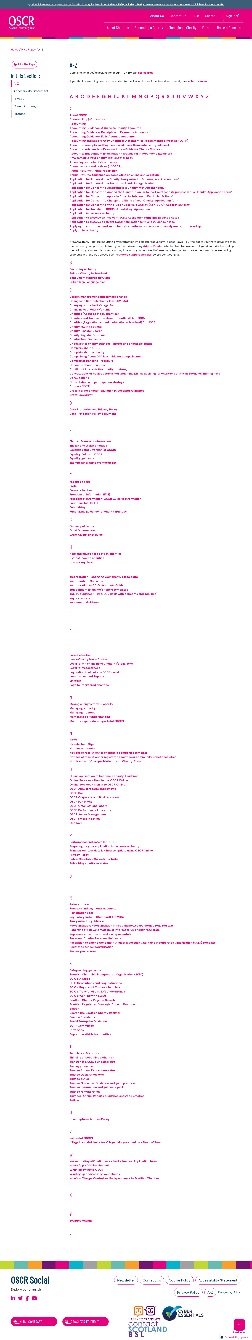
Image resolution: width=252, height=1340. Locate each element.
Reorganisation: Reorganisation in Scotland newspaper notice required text (121, 925)
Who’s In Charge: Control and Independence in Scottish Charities (114, 1178)
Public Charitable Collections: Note (94, 859)
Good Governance (82, 530)
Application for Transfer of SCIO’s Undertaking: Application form (113, 209)
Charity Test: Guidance (85, 339)
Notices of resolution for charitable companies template (109, 753)
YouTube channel (81, 1220)
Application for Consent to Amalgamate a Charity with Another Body (117, 188)
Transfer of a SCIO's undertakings (92, 1062)
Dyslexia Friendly (82, 1321)
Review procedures (83, 951)
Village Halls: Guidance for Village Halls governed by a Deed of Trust (115, 1142)
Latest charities (80, 655)
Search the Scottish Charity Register (95, 1013)
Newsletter (126, 1280)
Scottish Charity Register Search (92, 1000)
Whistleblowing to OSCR (86, 1170)
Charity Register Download (88, 335)
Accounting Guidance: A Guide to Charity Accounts (105, 128)
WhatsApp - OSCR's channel (89, 1165)
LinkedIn (75, 681)
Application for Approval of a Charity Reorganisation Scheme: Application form (124, 179)
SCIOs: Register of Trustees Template (95, 987)
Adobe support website (135, 254)
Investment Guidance (85, 602)
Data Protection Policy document (93, 414)
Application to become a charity (92, 213)
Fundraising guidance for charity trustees (98, 511)
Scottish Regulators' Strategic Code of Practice (102, 1004)
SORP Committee (82, 1026)
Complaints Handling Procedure (91, 361)
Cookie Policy (180, 1280)
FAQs (196, 16)
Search (210, 16)
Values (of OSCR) (81, 1138)
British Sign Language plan (87, 282)
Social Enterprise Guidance (88, 1021)
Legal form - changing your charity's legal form (102, 663)
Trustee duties (79, 1079)
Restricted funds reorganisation (91, 947)
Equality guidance (82, 458)
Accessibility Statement (31, 91)
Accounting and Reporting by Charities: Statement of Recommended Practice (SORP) (129, 141)
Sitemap (20, 114)
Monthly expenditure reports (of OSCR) (97, 721)
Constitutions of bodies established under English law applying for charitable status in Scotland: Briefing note (145, 373)
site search (145, 73)
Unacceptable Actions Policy (90, 1119)
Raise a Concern (229, 27)
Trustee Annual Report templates (92, 1070)
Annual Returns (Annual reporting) (93, 171)
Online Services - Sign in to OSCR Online (97, 784)
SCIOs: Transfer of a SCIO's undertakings (97, 991)
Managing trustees (82, 712)
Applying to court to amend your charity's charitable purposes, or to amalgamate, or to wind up (135, 226)
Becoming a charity (83, 269)
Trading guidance (81, 1066)
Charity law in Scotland (86, 326)
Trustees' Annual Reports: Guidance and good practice (107, 1096)
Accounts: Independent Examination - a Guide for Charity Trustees (116, 149)
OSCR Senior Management (88, 814)
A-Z (16, 83)
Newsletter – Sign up (84, 744)
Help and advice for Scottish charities (95, 554)
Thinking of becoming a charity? (92, 1057)
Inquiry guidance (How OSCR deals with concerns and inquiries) (113, 594)
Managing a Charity (183, 27)
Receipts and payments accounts (93, 908)
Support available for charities (90, 1034)
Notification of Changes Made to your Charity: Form (105, 761)
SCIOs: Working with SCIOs (88, 996)
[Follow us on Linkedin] (13, 1298)
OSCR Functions (81, 801)
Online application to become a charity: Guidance (104, 776)
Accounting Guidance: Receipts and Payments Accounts (109, 132)
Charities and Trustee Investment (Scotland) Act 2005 (107, 318)
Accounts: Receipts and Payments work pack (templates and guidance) (119, 145)
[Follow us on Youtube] (34, 1298)
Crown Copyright (26, 106)
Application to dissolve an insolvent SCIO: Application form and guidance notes (124, 217)
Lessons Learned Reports (87, 676)
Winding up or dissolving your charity (95, 1174)
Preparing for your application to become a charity (104, 846)
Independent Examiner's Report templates (99, 589)
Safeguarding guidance (85, 970)
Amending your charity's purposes (93, 162)
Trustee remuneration (85, 1092)
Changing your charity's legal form (93, 305)
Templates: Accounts (84, 1053)
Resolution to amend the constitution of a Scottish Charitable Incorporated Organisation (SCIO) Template (143, 942)
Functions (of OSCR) (84, 503)
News (73, 740)
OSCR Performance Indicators (90, 810)
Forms (206, 27)
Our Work (76, 823)
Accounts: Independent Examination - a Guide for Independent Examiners (121, 153)
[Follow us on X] (20, 1298)
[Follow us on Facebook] (27, 1298)
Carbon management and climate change (98, 297)
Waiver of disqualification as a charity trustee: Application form (113, 1161)
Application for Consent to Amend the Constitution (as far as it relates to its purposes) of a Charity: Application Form (150, 192)
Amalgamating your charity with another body (101, 158)
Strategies (77, 1030)
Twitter (74, 1100)
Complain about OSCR (85, 348)
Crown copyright (81, 395)
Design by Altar (229, 1292)
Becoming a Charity (149, 27)
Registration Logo (82, 913)
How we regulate (81, 562)
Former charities (81, 490)
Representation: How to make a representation (102, 934)
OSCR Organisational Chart (88, 806)
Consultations (79, 378)
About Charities (118, 27)
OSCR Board (78, 793)
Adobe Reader (153, 246)
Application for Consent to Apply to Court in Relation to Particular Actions (121, 196)
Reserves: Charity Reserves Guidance (95, 938)
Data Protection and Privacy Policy (94, 409)
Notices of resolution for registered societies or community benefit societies (123, 757)
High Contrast (28, 1321)
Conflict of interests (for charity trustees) (98, 369)
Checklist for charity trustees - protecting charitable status (111, 344)
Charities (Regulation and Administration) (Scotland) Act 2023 (112, 322)
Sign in (232, 16)
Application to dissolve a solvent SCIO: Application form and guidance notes (122, 222)
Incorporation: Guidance (86, 581)
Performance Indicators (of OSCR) (93, 842)
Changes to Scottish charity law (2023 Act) (99, 301)
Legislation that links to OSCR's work (95, 672)
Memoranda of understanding (90, 717)
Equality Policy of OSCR (86, 454)
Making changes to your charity (91, 704)
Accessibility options (236, 1337)
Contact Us (177, 16)
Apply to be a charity (84, 230)
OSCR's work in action (85, 819)
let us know (199, 81)
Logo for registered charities (89, 685)
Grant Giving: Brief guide (86, 535)
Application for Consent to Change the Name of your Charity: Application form (124, 200)
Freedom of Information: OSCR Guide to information (105, 499)
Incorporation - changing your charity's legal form (104, 577)
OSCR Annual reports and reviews (93, 789)
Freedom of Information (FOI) (90, 494)
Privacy (19, 99)
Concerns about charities (87, 365)
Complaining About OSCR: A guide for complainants (105, 356)
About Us (157, 16)
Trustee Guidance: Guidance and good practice (102, 1083)
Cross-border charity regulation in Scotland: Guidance (107, 390)
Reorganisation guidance (87, 921)
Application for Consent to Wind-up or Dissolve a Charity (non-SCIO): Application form (129, 205)
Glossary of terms (82, 526)
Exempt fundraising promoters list (93, 463)
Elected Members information (90, 441)
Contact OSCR (80, 386)
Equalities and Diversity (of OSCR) (93, 450)
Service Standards (82, 1017)
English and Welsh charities (88, 445)
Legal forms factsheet (85, 668)
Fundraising (77, 507)
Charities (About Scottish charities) (94, 314)
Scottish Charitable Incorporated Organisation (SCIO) (106, 974)
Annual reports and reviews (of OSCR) (95, 166)
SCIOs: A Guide (80, 979)
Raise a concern (81, 904)
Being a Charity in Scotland (88, 273)
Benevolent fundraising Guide (90, 278)
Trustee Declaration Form (87, 1074)
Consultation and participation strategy (97, 382)
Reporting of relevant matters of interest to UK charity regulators (115, 930)
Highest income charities (87, 558)
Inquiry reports (80, 598)
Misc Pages (28, 49)
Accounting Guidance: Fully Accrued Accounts (102, 136)
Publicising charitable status (89, 863)
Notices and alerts (82, 748)
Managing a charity (83, 708)
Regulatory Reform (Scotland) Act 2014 (97, 917)
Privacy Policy (79, 855)
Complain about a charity (87, 352)
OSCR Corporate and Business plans (94, 797)
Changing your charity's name (90, 309)
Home (14, 49)
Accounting (78, 124)
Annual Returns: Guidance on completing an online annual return (114, 175)
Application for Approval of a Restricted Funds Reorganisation (112, 183)
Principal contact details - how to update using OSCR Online (111, 850)
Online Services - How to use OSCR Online (99, 780)
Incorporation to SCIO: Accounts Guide (97, 585)
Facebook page (80, 482)
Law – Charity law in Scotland (90, 659)
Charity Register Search (86, 331)
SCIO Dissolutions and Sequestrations (96, 983)
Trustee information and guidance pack (97, 1087)
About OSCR (78, 115)
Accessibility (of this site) (87, 119)
